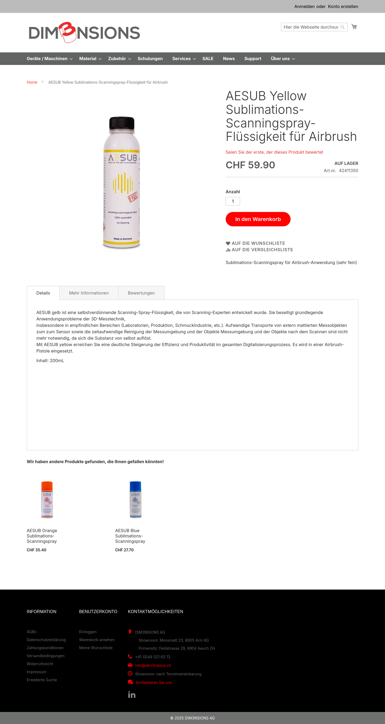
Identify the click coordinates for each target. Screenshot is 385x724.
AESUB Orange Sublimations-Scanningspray (42, 536)
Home (32, 82)
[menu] (192, 58)
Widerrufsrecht (40, 663)
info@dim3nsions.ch (153, 665)
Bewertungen (141, 293)
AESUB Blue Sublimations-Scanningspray (130, 536)
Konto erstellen (343, 6)
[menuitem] (48, 58)
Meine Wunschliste (96, 647)
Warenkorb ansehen (97, 639)
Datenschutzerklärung (46, 639)
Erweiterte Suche (42, 679)
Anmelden (304, 6)
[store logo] (84, 32)
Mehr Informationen (89, 293)
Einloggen (88, 631)
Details (43, 293)
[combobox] (314, 27)
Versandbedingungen (46, 655)
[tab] (43, 293)
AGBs (31, 631)
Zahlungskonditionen (45, 647)
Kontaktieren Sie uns (154, 682)
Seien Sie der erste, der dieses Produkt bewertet (274, 152)
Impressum (36, 671)
